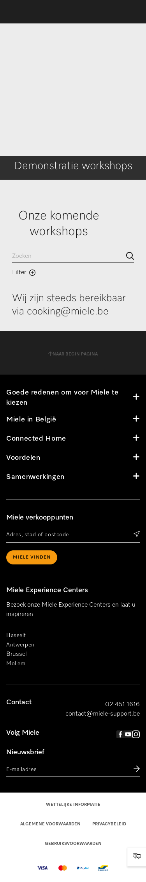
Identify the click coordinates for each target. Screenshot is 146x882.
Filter (23, 273)
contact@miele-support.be (102, 714)
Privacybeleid (109, 824)
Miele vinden (32, 557)
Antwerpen (20, 645)
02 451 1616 (122, 705)
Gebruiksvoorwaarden (73, 843)
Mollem (15, 663)
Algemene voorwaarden (50, 824)
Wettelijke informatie (73, 804)
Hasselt (16, 635)
